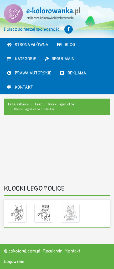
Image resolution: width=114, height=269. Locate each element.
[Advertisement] (57, 150)
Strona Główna (27, 44)
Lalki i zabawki (18, 104)
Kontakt (20, 87)
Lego (38, 104)
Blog (65, 44)
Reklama (72, 73)
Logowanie (14, 261)
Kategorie (21, 59)
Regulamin (59, 59)
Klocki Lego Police (61, 104)
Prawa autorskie (29, 73)
